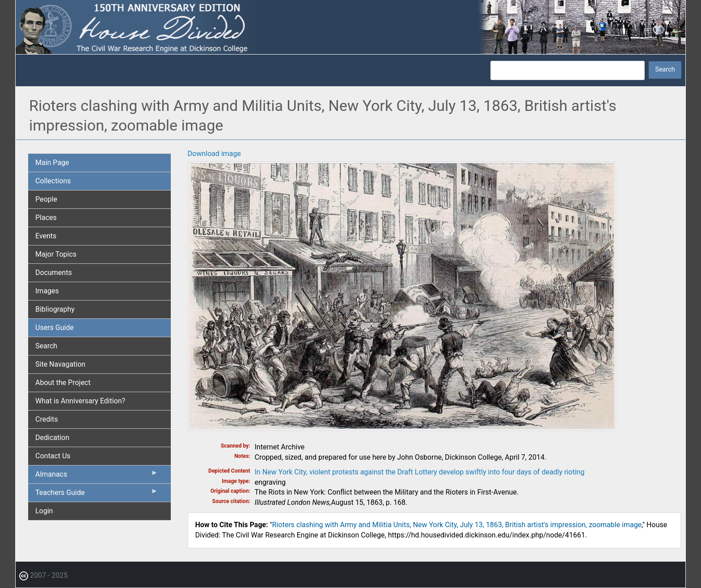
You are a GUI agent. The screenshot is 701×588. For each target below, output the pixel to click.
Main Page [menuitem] (52, 162)
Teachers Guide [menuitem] (96, 494)
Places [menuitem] (46, 217)
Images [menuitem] (47, 291)
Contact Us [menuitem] (53, 456)
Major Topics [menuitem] (55, 254)
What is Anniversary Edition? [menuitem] (80, 401)
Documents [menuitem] (53, 272)
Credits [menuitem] (46, 419)
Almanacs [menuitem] (96, 476)
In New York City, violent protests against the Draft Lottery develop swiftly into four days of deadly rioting (420, 472)
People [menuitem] (46, 199)
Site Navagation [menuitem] (60, 364)
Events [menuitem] (45, 236)
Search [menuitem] (46, 346)
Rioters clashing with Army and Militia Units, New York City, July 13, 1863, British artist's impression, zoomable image (457, 524)
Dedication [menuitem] (52, 437)
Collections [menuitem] (53, 181)
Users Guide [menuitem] (54, 327)
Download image (214, 153)
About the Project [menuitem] (62, 382)
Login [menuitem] (44, 511)
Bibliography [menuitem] (55, 309)
